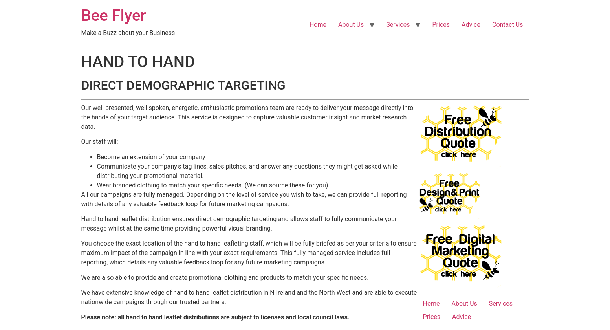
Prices (441, 24)
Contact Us (507, 24)
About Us (351, 24)
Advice (471, 24)
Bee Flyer (113, 15)
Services (398, 24)
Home (318, 24)
